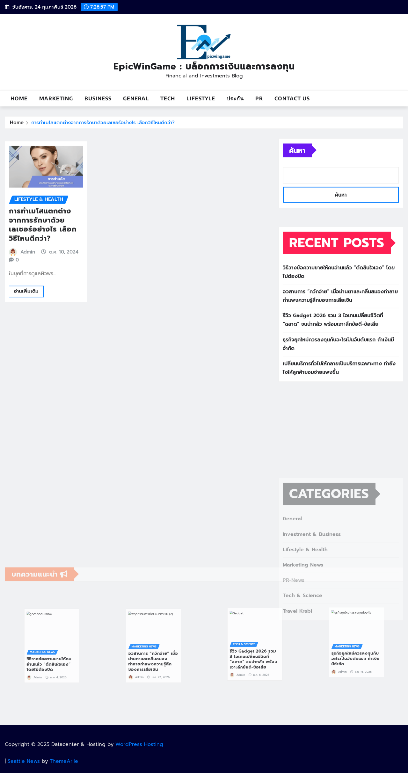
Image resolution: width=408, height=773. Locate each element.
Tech (167, 98)
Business (98, 98)
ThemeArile (64, 761)
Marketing (56, 98)
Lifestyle (200, 98)
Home (19, 98)
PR (259, 98)
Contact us (292, 98)
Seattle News (24, 761)
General (136, 98)
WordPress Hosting (139, 744)
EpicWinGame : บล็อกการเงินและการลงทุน (204, 66)
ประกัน (235, 98)
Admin (27, 279)
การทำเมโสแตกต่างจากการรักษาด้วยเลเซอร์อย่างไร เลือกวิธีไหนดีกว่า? (103, 124)
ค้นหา (297, 162)
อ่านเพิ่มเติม (26, 318)
